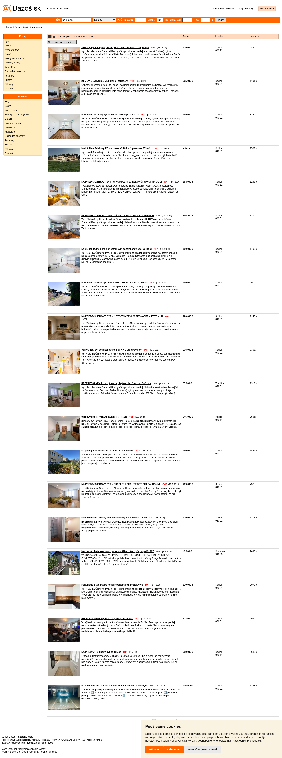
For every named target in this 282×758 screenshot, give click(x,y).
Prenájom (23, 96)
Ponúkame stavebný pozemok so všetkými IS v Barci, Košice (114, 282)
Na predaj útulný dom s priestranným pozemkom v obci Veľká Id (116, 249)
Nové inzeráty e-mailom (61, 42)
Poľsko (43, 751)
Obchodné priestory (15, 71)
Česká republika (30, 751)
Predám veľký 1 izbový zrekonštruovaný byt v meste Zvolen (114, 517)
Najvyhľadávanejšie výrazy (31, 749)
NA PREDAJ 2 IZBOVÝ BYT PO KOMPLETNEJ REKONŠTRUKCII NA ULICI (122, 181)
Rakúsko (52, 751)
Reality (26, 27)
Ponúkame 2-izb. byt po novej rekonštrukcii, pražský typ (112, 585)
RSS (83, 740)
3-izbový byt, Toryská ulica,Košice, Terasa (104, 417)
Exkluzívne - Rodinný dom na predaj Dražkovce (107, 618)
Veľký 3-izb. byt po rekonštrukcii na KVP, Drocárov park (111, 349)
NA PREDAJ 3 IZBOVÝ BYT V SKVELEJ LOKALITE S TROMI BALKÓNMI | (121, 484)
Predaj (22, 36)
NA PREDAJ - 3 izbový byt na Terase (101, 652)
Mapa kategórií (9, 749)
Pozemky (9, 75)
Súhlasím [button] (154, 749)
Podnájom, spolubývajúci (17, 114)
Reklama (45, 740)
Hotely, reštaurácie (14, 58)
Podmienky (56, 740)
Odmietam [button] (173, 749)
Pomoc (5, 740)
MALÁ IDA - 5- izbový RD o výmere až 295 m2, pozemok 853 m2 (116, 148)
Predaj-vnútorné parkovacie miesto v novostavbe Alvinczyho (114, 685)
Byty (7, 41)
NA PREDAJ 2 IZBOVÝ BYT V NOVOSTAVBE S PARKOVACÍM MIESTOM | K (122, 316)
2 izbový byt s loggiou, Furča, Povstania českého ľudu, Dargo (115, 47)
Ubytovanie (10, 127)
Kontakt (35, 740)
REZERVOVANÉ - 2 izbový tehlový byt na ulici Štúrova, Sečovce (116, 383)
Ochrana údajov (71, 740)
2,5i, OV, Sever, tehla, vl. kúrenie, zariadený (104, 81)
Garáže (8, 54)
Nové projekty (12, 49)
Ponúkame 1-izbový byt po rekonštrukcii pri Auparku (110, 114)
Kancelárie (10, 67)
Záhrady (9, 84)
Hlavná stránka (12, 27)
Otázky (13, 740)
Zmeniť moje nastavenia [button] (202, 749)
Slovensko (15, 751)
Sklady (8, 80)
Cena (186, 36)
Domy (8, 45)
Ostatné (9, 88)
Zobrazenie (255, 36)
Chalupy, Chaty (12, 62)
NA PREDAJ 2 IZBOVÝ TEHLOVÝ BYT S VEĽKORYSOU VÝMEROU (117, 215)
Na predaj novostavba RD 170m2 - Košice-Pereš (107, 450)
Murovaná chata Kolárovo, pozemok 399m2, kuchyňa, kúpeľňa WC (117, 551)
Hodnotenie (24, 740)
